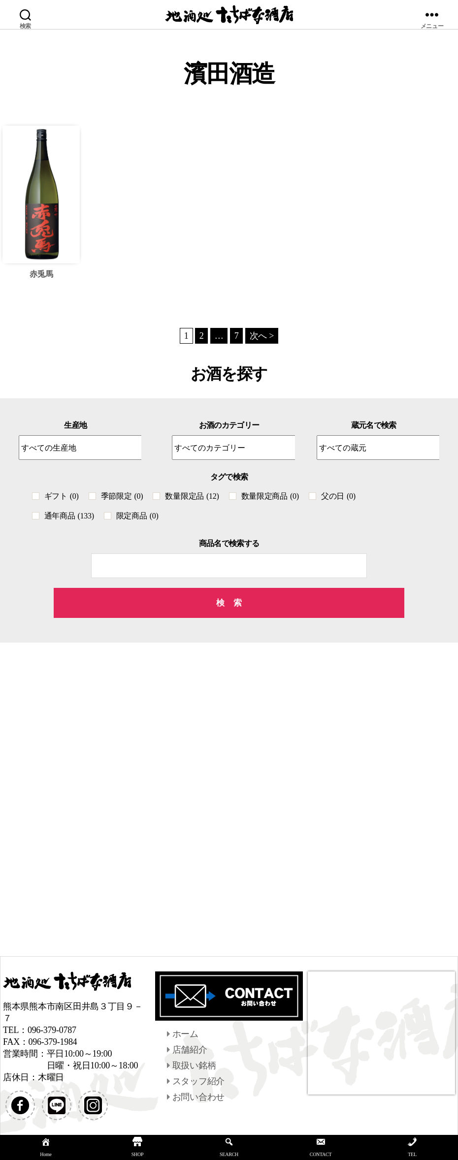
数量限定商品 (270, 496)
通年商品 (69, 516)
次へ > (262, 336)
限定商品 (137, 516)
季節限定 (122, 496)
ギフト (61, 496)
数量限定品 (192, 496)
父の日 (338, 496)
